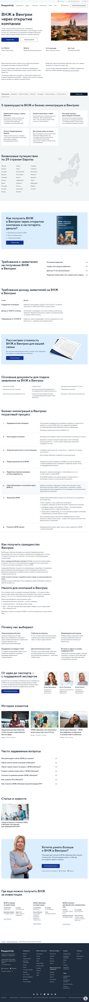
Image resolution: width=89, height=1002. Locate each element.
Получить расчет (29, 39)
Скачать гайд (10, 39)
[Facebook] (41, 994)
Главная (3, 941)
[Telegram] (33, 994)
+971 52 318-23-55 (6, 964)
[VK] (51, 994)
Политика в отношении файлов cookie (40, 997)
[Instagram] (37, 994)
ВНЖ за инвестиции (12, 941)
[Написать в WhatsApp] (65, 5)
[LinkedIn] (44, 994)
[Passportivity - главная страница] (7, 6)
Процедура (40, 94)
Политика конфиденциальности (26, 997)
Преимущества (5, 94)
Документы (33, 94)
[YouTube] (48, 994)
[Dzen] (55, 994)
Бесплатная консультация (79, 5)
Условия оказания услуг (14, 997)
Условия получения (23, 94)
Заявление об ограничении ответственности (57, 997)
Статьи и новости (61, 94)
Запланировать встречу (10, 691)
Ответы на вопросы (50, 94)
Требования (14, 94)
